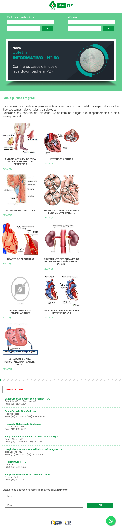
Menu (62, 5)
